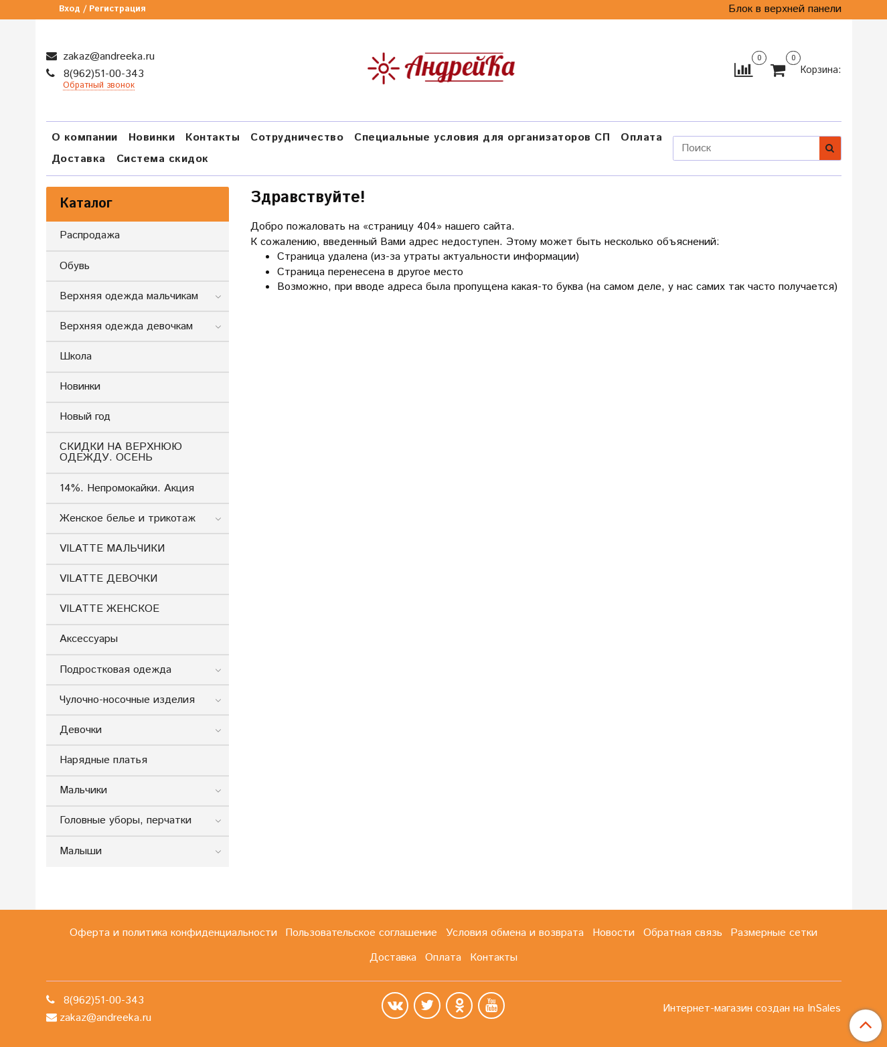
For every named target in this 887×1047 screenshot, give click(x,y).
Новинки (152, 137)
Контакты (212, 137)
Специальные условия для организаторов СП (482, 137)
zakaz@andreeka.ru (107, 56)
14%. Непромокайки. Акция (127, 488)
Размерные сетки (773, 933)
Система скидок (162, 159)
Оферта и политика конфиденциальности (173, 933)
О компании (85, 137)
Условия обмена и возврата (515, 933)
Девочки (81, 730)
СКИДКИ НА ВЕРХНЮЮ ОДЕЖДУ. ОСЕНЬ (121, 452)
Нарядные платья (103, 760)
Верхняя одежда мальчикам (129, 296)
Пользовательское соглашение (361, 933)
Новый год (85, 416)
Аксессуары (89, 639)
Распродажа (90, 235)
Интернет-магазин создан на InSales (752, 1008)
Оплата (641, 137)
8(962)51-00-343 (102, 74)
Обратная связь (682, 933)
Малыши (81, 851)
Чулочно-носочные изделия (127, 700)
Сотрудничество (296, 137)
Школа (76, 356)
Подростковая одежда (115, 669)
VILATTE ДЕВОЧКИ (108, 578)
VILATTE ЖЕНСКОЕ (109, 609)
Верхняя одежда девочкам (126, 326)
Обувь (75, 266)
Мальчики (83, 790)
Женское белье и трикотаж (127, 518)
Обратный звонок (99, 86)
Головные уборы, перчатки (125, 820)
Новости (613, 933)
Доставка (79, 159)
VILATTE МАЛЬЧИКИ (112, 548)
